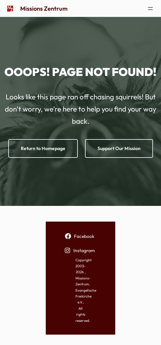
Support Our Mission (119, 148)
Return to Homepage (43, 148)
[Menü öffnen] (150, 8)
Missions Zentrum (43, 8)
